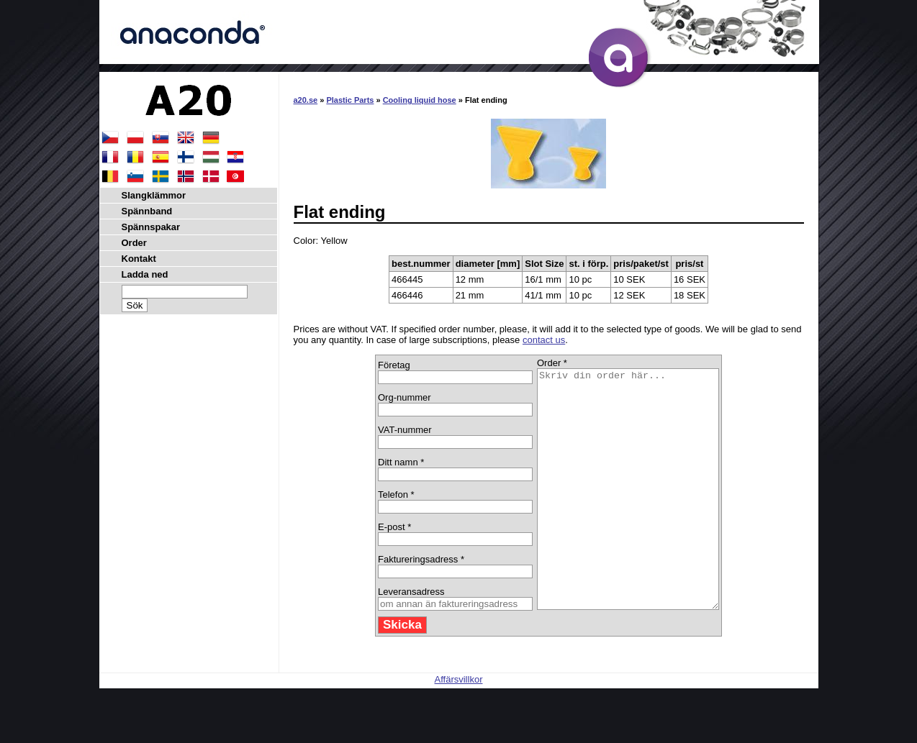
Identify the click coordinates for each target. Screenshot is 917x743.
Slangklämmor (154, 195)
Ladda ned (145, 274)
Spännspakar (151, 227)
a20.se (306, 100)
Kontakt (139, 258)
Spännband (147, 211)
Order (134, 242)
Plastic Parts (350, 100)
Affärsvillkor (459, 726)
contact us (544, 339)
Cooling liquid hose (419, 100)
